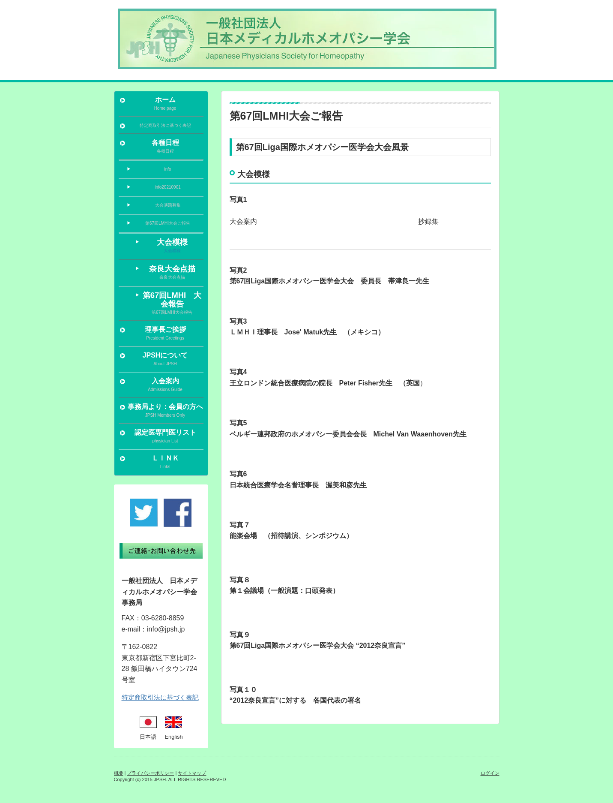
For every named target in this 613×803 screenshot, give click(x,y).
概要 (118, 773)
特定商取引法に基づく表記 (160, 697)
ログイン (490, 773)
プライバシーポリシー (150, 773)
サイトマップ (192, 773)
